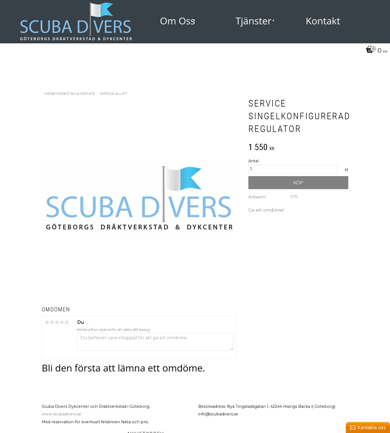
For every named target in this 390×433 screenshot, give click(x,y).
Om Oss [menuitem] (177, 20)
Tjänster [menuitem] (254, 20)
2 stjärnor (52, 322)
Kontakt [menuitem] (323, 20)
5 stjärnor (66, 322)
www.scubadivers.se (61, 414)
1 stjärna (47, 322)
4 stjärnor (61, 322)
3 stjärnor (56, 322)
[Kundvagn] (375, 51)
